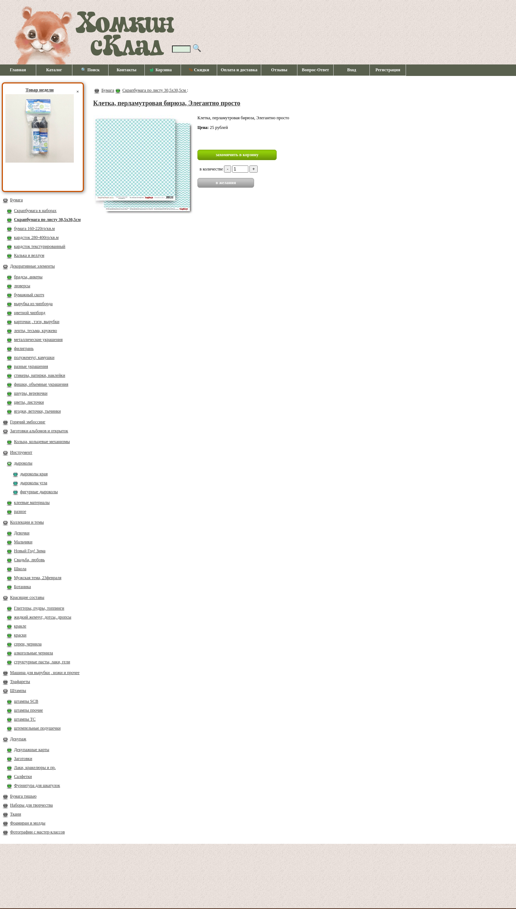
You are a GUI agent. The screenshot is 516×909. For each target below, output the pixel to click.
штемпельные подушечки (37, 728)
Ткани (15, 814)
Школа (20, 568)
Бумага (16, 199)
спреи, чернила (28, 643)
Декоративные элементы (32, 266)
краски (20, 635)
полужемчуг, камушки (34, 357)
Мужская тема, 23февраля (37, 577)
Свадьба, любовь (29, 559)
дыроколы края (34, 473)
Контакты (126, 69)
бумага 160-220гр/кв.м (34, 228)
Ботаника (22, 586)
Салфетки (23, 776)
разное (20, 511)
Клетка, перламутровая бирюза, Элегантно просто (166, 103)
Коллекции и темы (27, 522)
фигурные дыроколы (39, 491)
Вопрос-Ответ (315, 69)
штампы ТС (24, 719)
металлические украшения (38, 339)
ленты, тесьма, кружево (35, 330)
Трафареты (20, 681)
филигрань (24, 348)
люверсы (22, 285)
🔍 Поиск (90, 69)
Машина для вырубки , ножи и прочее (45, 672)
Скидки (198, 69)
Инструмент (21, 452)
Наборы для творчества (31, 805)
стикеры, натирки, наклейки (39, 375)
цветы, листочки (29, 402)
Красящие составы (27, 597)
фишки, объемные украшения (41, 384)
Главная (18, 69)
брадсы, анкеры (28, 276)
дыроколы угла (33, 482)
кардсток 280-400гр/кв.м (36, 237)
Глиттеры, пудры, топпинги (39, 608)
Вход (351, 69)
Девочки (21, 532)
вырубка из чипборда (33, 303)
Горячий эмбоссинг (28, 421)
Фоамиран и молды (28, 823)
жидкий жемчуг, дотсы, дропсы (42, 617)
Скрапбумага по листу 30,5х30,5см (47, 219)
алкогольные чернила (33, 652)
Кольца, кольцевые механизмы (42, 441)
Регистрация (388, 69)
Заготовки (23, 758)
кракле (20, 626)
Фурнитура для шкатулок (37, 785)
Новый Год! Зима (30, 550)
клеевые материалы (32, 502)
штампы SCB (26, 701)
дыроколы (23, 463)
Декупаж (18, 738)
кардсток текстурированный (39, 246)
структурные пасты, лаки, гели (42, 661)
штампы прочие (28, 710)
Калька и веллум (29, 255)
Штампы (18, 690)
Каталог (54, 69)
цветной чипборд (29, 312)
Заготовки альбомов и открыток (39, 430)
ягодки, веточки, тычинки (37, 411)
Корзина (161, 70)
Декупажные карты (31, 749)
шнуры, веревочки (31, 393)
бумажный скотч (29, 294)
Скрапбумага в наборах (35, 210)
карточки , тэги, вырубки (36, 321)
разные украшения (31, 366)
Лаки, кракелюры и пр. (35, 767)
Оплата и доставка (239, 69)
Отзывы (279, 69)
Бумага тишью (23, 796)
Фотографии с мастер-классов (37, 832)
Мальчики (23, 541)
